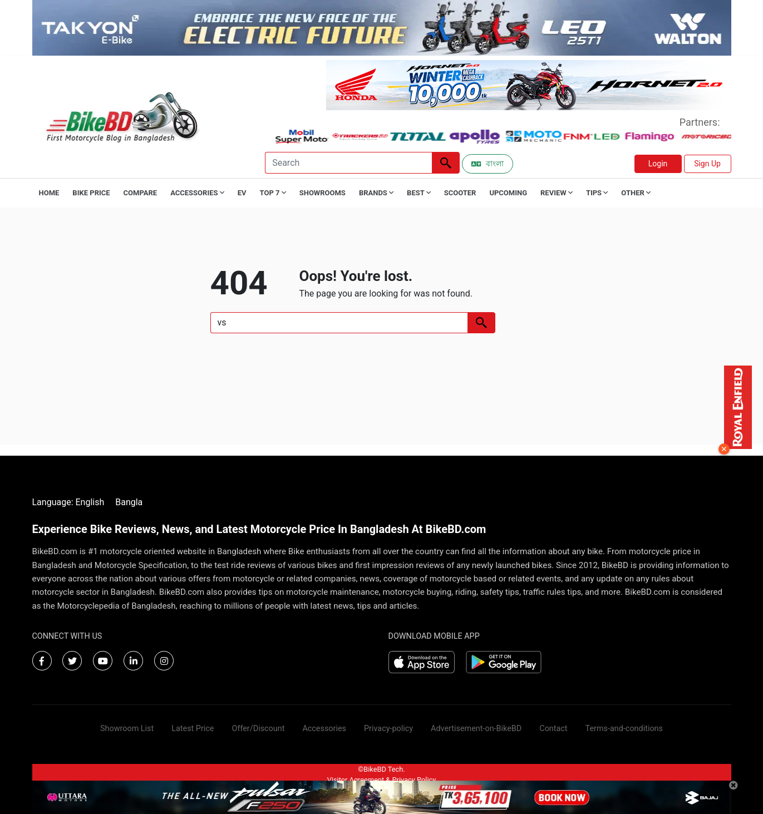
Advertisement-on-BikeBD (476, 728)
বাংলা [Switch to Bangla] (487, 163)
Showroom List (127, 728)
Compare (140, 193)
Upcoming (508, 193)
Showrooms (322, 193)
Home (49, 193)
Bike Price (91, 193)
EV (242, 193)
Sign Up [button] (707, 163)
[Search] (348, 163)
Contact (553, 728)
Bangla (128, 502)
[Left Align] (446, 163)
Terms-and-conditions (624, 728)
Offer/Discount (258, 728)
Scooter (460, 193)
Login (658, 163)
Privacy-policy (388, 728)
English (89, 502)
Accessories (324, 728)
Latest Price (192, 728)
